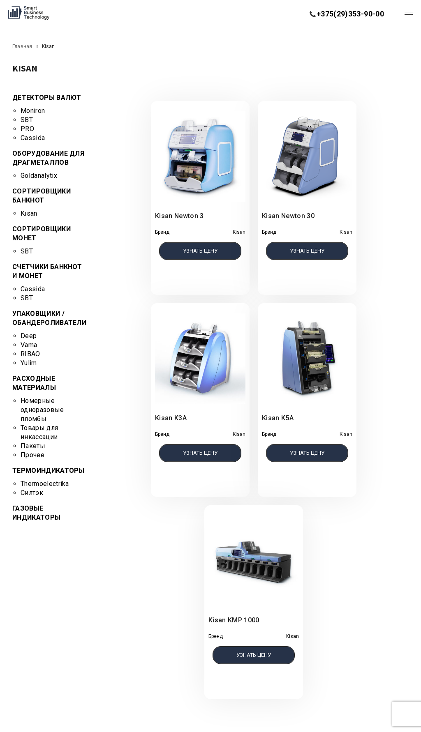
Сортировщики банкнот (41, 195)
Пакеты (33, 446)
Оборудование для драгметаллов (48, 158)
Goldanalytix (39, 176)
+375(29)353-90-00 (350, 13)
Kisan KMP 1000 (233, 620)
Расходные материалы (34, 383)
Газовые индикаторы (36, 512)
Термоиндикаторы (48, 470)
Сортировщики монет (41, 233)
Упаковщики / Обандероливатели (49, 318)
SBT (27, 120)
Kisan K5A (278, 418)
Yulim (29, 363)
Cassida (33, 138)
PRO (27, 129)
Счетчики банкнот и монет (47, 271)
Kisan (29, 213)
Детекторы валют (46, 97)
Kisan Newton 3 (179, 216)
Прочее (32, 455)
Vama (29, 345)
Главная (22, 46)
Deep (29, 336)
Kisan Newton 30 (288, 216)
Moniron (33, 111)
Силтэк (32, 493)
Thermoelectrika (45, 484)
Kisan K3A (171, 418)
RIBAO (30, 354)
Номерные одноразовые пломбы (42, 410)
